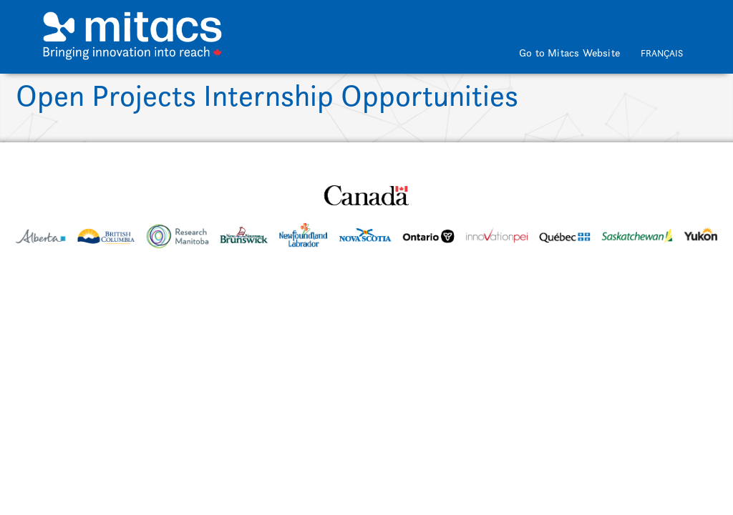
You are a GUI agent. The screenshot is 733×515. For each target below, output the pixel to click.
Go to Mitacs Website (569, 52)
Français (662, 53)
